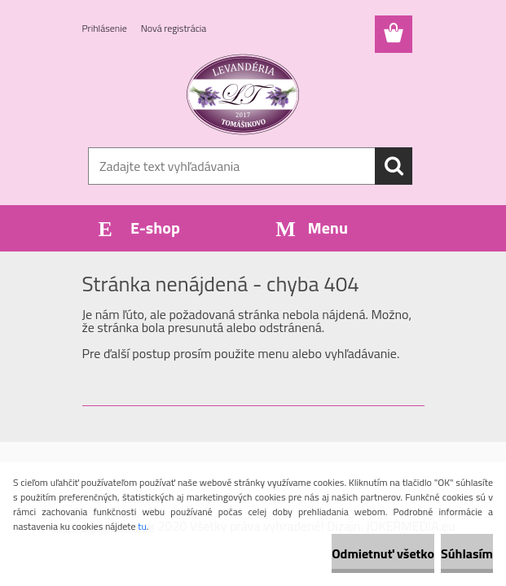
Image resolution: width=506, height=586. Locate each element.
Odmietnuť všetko (383, 553)
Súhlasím (467, 553)
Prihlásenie (104, 28)
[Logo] (243, 94)
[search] (393, 166)
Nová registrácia (174, 28)
